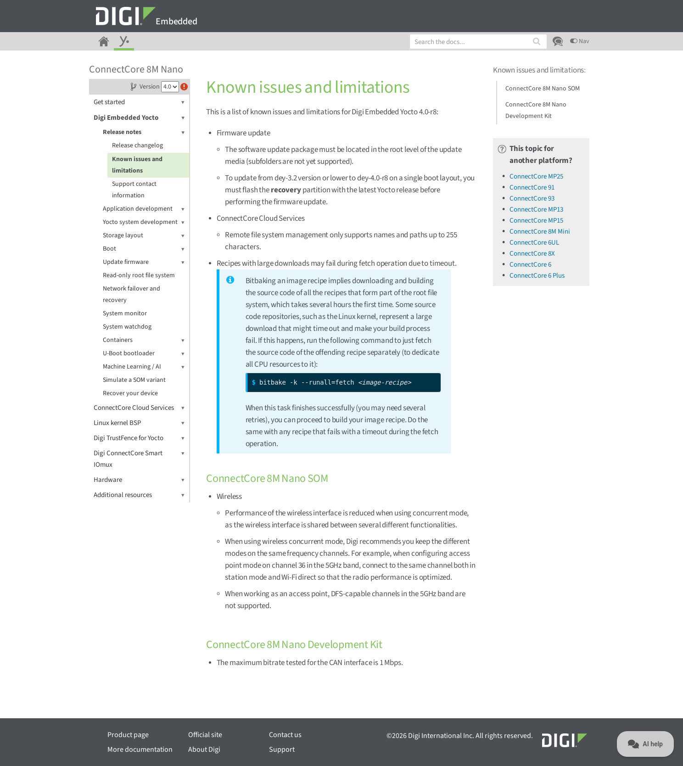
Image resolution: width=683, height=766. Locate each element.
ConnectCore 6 (530, 264)
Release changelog (137, 145)
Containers (144, 340)
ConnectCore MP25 (536, 176)
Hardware (139, 480)
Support (282, 749)
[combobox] (478, 42)
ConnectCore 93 (531, 198)
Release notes (144, 132)
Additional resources (139, 495)
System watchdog (127, 326)
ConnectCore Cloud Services (139, 408)
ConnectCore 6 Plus (537, 275)
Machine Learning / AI (144, 367)
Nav (579, 41)
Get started (139, 102)
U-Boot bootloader (144, 353)
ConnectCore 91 (531, 187)
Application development (144, 209)
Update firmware (144, 262)
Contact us (285, 735)
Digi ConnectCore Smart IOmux (139, 458)
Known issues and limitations (137, 165)
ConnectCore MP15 (536, 220)
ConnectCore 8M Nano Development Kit (535, 110)
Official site (205, 735)
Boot (144, 249)
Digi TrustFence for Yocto (139, 438)
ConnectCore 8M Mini (539, 231)
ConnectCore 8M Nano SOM (542, 88)
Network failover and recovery (131, 294)
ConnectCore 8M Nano (136, 69)
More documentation (140, 749)
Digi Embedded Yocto (139, 117)
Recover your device (130, 393)
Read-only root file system (139, 275)
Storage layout (144, 235)
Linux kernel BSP (139, 423)
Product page (128, 735)
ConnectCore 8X (532, 253)
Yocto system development (144, 222)
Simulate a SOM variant (134, 380)
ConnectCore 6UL (534, 242)
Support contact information (134, 189)
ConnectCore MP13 (536, 209)
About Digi (204, 749)
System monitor (125, 313)
